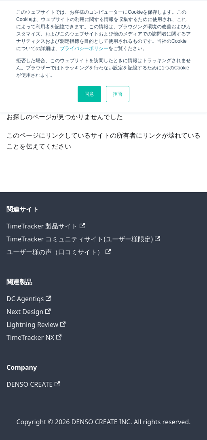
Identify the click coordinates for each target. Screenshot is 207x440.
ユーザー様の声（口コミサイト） (58, 251)
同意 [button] (89, 94)
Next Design (28, 311)
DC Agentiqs (28, 298)
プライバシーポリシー (84, 48)
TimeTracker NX (33, 337)
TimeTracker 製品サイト (45, 226)
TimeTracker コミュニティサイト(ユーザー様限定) (83, 239)
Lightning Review (35, 324)
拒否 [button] (118, 94)
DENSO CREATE (33, 384)
